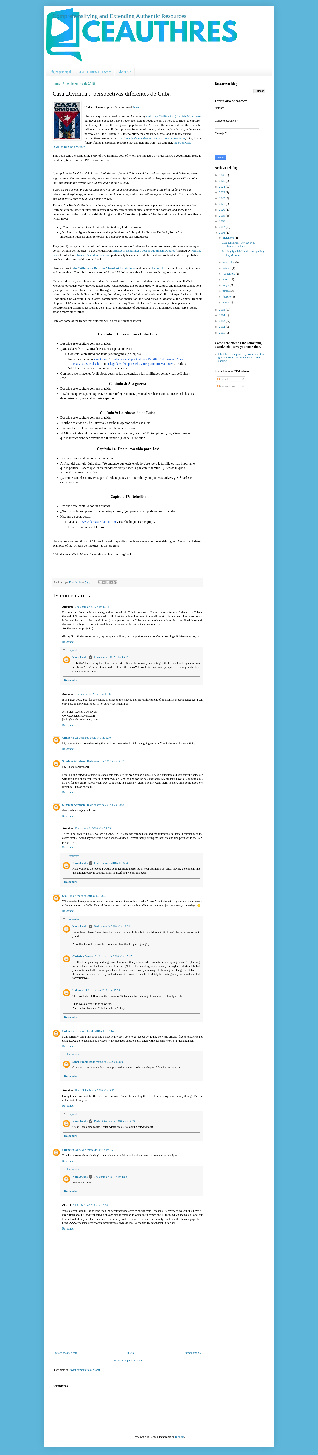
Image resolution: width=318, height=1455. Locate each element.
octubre (227, 268)
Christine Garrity (83, 956)
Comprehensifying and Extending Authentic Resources (119, 16)
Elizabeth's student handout (92, 255)
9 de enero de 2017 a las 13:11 (92, 606)
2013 (222, 321)
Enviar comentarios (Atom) (84, 1370)
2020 (222, 209)
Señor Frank (80, 1061)
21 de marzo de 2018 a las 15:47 (113, 956)
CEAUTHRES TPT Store (94, 72)
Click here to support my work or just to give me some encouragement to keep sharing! (241, 358)
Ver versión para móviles (127, 1360)
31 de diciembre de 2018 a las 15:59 (95, 1150)
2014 (222, 315)
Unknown (68, 737)
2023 (222, 192)
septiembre (229, 273)
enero (226, 302)
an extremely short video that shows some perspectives (151, 138)
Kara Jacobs (80, 657)
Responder (68, 642)
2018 (222, 221)
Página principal (60, 72)
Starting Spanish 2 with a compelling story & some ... (243, 253)
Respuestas (73, 650)
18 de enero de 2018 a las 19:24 (88, 895)
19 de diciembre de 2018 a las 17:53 (114, 1121)
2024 (222, 186)
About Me (124, 72)
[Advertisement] (127, 1320)
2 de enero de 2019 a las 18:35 (111, 1176)
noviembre (228, 262)
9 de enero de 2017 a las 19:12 (111, 657)
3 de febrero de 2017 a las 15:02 (93, 694)
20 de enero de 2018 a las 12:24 (112, 926)
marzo (226, 291)
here (136, 107)
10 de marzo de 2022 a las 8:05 (107, 1061)
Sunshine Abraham (74, 761)
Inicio (130, 1352)
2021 (222, 204)
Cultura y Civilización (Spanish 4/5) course (173, 116)
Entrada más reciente (65, 1352)
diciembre (228, 237)
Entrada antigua (193, 1352)
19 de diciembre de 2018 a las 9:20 (94, 1090)
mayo (226, 285)
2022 (222, 198)
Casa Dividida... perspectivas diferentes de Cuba (238, 244)
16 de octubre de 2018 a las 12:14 (94, 1031)
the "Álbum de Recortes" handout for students (104, 268)
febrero (226, 296)
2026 (222, 175)
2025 (222, 181)
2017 (222, 227)
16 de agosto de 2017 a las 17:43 (105, 761)
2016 (222, 232)
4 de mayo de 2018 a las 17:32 (102, 990)
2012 (222, 326)
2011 (222, 332)
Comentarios (226, 386)
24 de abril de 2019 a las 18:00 (90, 1205)
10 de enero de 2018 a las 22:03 (93, 828)
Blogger (179, 1436)
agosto (226, 279)
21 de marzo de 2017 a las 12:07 (93, 737)
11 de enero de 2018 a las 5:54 (111, 863)
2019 (222, 215)
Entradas (223, 379)
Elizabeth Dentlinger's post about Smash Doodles (144, 250)
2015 (222, 309)
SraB (65, 895)
